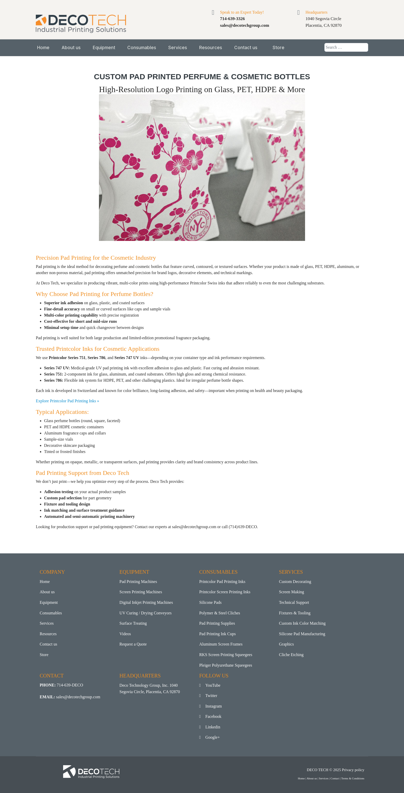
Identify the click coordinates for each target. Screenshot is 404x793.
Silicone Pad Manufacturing (302, 634)
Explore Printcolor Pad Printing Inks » (67, 401)
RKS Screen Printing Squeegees (225, 654)
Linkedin (209, 727)
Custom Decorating (295, 581)
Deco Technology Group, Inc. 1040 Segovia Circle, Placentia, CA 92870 (150, 688)
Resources (210, 47)
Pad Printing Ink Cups (217, 634)
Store (278, 47)
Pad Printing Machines (138, 581)
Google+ (209, 737)
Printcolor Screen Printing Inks (224, 592)
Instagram (210, 706)
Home (43, 47)
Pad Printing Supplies (217, 623)
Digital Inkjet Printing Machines (146, 602)
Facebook (210, 716)
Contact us (245, 47)
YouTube (209, 685)
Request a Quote (133, 644)
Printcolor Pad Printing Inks (222, 581)
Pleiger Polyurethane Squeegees (225, 665)
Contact (335, 778)
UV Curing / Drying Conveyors (146, 613)
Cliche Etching (291, 654)
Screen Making (291, 592)
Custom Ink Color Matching (302, 623)
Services (177, 47)
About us (71, 47)
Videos (125, 634)
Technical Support (294, 602)
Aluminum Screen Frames (220, 644)
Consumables (141, 47)
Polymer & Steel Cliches (219, 613)
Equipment (104, 47)
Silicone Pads (210, 602)
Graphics (286, 644)
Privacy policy (353, 770)
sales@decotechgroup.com (78, 697)
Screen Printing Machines (141, 592)
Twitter (208, 695)
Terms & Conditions (352, 778)
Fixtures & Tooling (294, 613)
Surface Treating (133, 623)
